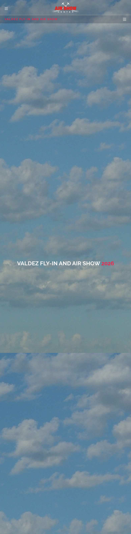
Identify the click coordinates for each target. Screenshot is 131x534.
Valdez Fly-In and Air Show (31, 19)
